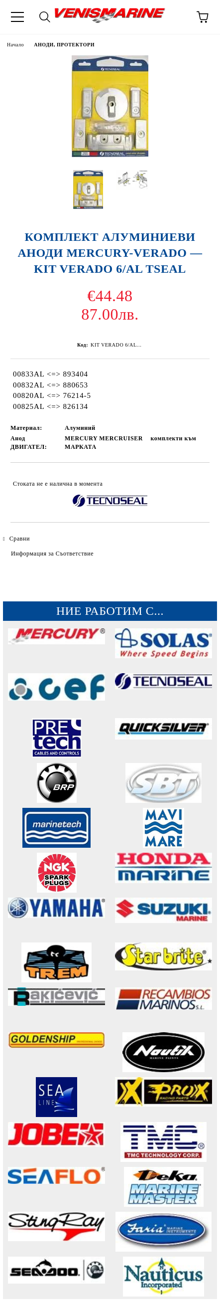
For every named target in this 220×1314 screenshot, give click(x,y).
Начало (15, 44)
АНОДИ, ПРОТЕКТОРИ (64, 44)
